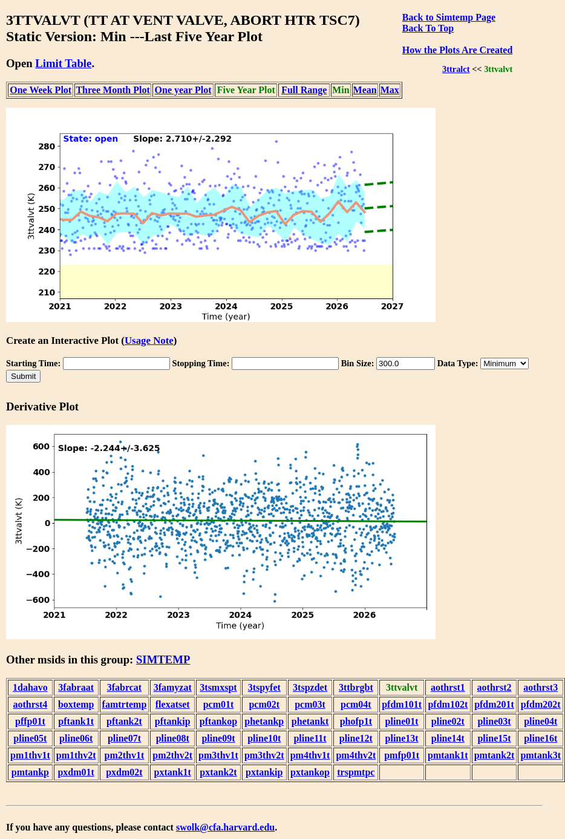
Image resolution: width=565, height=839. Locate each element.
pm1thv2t (76, 755)
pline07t (124, 738)
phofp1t (356, 721)
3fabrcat (124, 687)
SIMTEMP (163, 659)
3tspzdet (310, 687)
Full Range (304, 90)
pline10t (264, 738)
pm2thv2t (172, 755)
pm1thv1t (30, 755)
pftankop (218, 721)
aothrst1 (448, 687)
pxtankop (310, 772)
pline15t (494, 738)
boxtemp (76, 704)
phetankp (264, 721)
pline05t (30, 738)
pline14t (448, 738)
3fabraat (76, 687)
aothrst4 (30, 704)
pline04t (540, 721)
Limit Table (63, 63)
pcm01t (218, 704)
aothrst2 (494, 687)
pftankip (173, 721)
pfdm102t (448, 704)
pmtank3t (540, 755)
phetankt (310, 721)
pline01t (402, 721)
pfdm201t (494, 704)
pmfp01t (401, 755)
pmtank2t (494, 755)
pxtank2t (218, 772)
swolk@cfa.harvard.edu (225, 827)
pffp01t (30, 721)
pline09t (218, 738)
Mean (365, 90)
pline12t (356, 738)
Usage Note (149, 340)
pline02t (448, 721)
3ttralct (456, 69)
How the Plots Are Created (457, 50)
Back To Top (428, 28)
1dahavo (30, 687)
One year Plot (183, 90)
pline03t (494, 721)
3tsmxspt (218, 687)
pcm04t (356, 704)
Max (389, 90)
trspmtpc (355, 772)
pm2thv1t (125, 755)
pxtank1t (172, 772)
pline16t (540, 738)
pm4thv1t (310, 755)
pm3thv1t (218, 755)
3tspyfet (264, 687)
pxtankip (264, 772)
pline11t (309, 738)
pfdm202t (541, 704)
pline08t (172, 738)
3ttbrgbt (356, 687)
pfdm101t (402, 704)
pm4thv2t (356, 755)
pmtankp (30, 772)
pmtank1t (448, 755)
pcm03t (310, 704)
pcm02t (264, 704)
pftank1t (76, 721)
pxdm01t (75, 772)
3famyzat (173, 687)
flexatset (172, 704)
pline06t (76, 738)
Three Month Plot (112, 90)
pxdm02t (124, 772)
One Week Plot (40, 90)
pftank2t (124, 721)
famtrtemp (124, 704)
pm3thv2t (264, 755)
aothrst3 (540, 687)
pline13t (402, 738)
